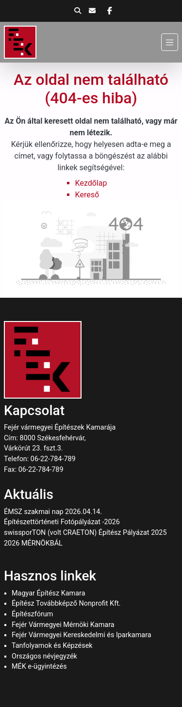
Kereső (87, 194)
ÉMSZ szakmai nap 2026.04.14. (53, 512)
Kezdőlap (91, 183)
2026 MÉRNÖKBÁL (33, 543)
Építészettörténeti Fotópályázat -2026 (62, 522)
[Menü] (169, 41)
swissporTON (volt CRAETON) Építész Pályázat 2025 (85, 533)
